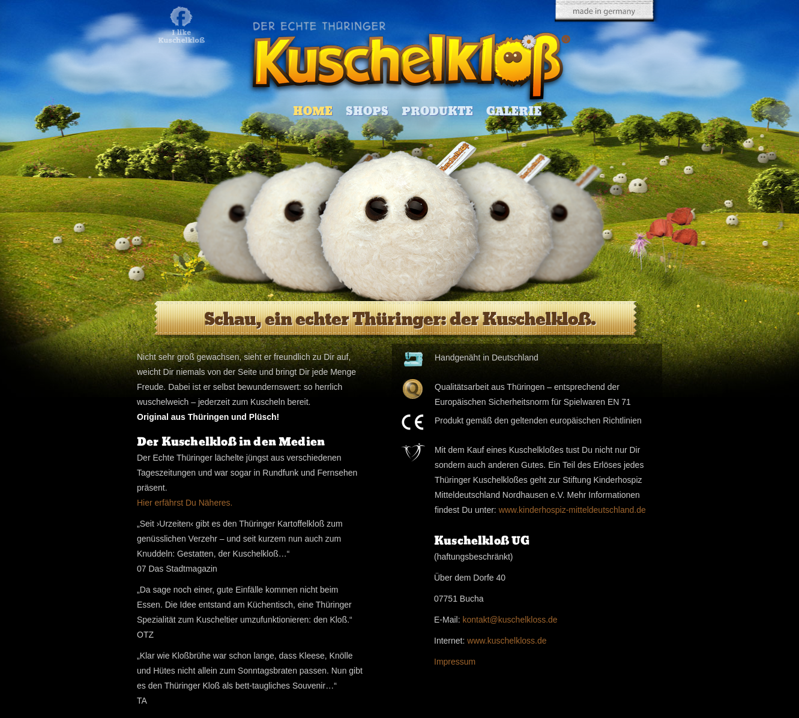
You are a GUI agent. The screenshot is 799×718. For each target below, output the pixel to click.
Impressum (454, 661)
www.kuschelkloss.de (506, 640)
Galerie (513, 111)
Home (313, 111)
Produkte (437, 111)
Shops (367, 111)
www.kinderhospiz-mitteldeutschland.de (572, 510)
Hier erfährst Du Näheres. (185, 502)
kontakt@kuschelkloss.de (509, 619)
